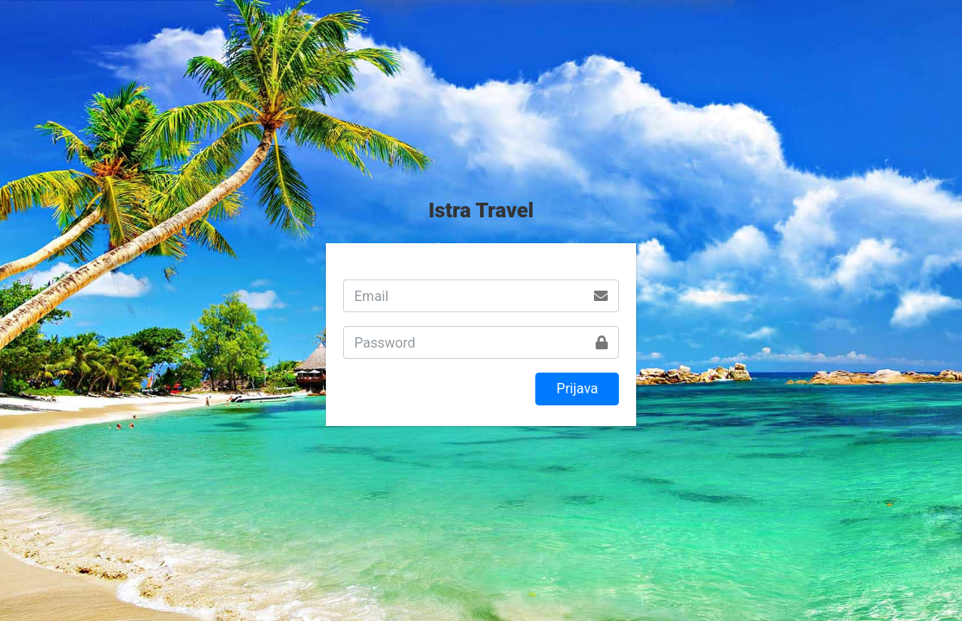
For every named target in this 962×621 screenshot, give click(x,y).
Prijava (577, 388)
